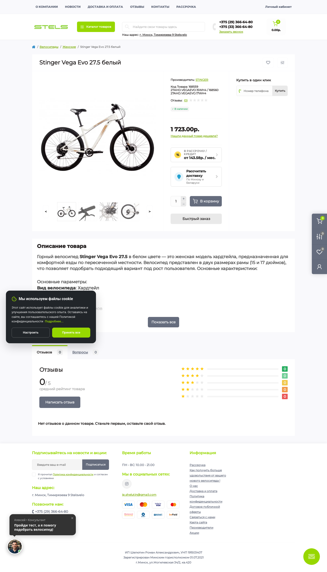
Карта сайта (198, 522)
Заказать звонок (231, 31)
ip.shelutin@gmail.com (139, 494)
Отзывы (137, 7)
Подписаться (95, 464)
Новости (73, 7)
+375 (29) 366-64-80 (236, 22)
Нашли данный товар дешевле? (194, 136)
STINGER (201, 80)
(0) (186, 100)
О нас (194, 486)
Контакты (160, 7)
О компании (47, 7)
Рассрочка (186, 7)
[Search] (127, 27)
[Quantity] (176, 201)
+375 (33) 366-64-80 (236, 27)
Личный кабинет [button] (278, 7)
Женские (69, 47)
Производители (201, 527)
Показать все (163, 322)
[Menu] (96, 27)
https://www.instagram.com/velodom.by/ (126, 484)
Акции (194, 533)
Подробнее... (54, 321)
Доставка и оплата (105, 7)
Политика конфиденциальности (73, 474)
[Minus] (183, 204)
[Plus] (183, 198)
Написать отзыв (59, 402)
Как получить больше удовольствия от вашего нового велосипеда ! (208, 475)
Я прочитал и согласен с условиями (73, 476)
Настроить (30, 332)
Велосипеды (49, 47)
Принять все (71, 332)
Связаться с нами (202, 517)
